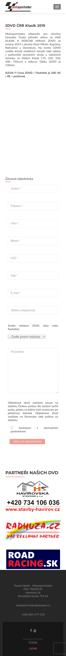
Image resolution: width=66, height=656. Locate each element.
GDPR (33, 648)
